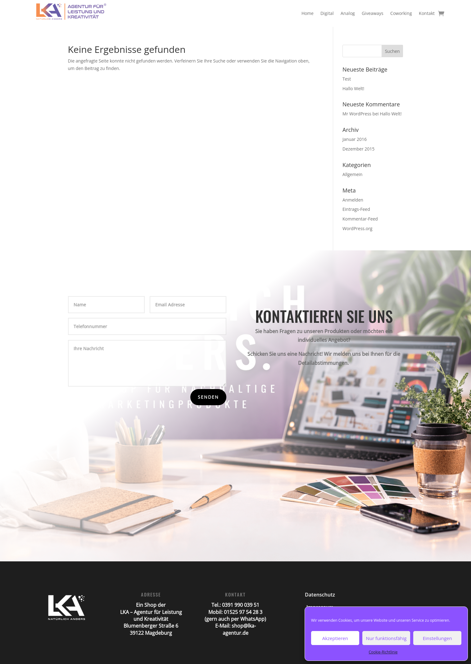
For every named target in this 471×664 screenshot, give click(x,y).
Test (346, 79)
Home (307, 13)
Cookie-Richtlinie (383, 652)
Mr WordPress (356, 114)
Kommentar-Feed (360, 219)
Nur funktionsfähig (386, 638)
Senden (208, 397)
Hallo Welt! (353, 88)
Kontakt (427, 13)
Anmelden (352, 200)
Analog (348, 13)
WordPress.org (357, 228)
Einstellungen (437, 638)
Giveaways (372, 13)
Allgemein (352, 174)
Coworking (401, 13)
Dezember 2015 (358, 149)
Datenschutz (320, 594)
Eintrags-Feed (356, 209)
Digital (327, 13)
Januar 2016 (354, 139)
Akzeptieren (335, 638)
